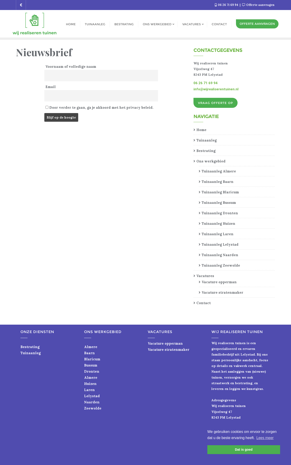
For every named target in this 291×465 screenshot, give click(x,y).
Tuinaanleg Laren (217, 234)
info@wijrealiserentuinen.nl (215, 89)
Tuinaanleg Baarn (217, 181)
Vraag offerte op (215, 103)
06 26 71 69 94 (227, 5)
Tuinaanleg (206, 140)
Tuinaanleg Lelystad (220, 244)
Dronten (91, 371)
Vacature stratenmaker (222, 292)
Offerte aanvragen (258, 5)
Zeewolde (92, 408)
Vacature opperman (219, 282)
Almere (90, 347)
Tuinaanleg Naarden (220, 255)
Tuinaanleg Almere (219, 171)
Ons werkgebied (211, 161)
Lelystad (92, 396)
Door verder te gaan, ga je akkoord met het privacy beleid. (99, 107)
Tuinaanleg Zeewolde (221, 265)
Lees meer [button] (265, 438)
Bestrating (206, 151)
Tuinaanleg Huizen (218, 223)
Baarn (89, 353)
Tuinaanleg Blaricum (220, 192)
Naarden (92, 402)
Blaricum (92, 359)
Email (50, 87)
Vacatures (205, 276)
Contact (203, 303)
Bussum (90, 365)
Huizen (90, 384)
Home (201, 130)
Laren (89, 390)
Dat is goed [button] (244, 449)
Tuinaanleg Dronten (220, 213)
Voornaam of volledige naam (70, 66)
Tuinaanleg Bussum (219, 202)
